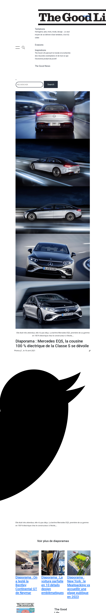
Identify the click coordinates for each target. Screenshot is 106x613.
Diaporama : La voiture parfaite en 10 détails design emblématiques (52, 585)
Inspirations (53, 54)
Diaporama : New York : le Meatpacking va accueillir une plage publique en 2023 (78, 586)
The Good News (42, 66)
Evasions (39, 45)
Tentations (53, 33)
